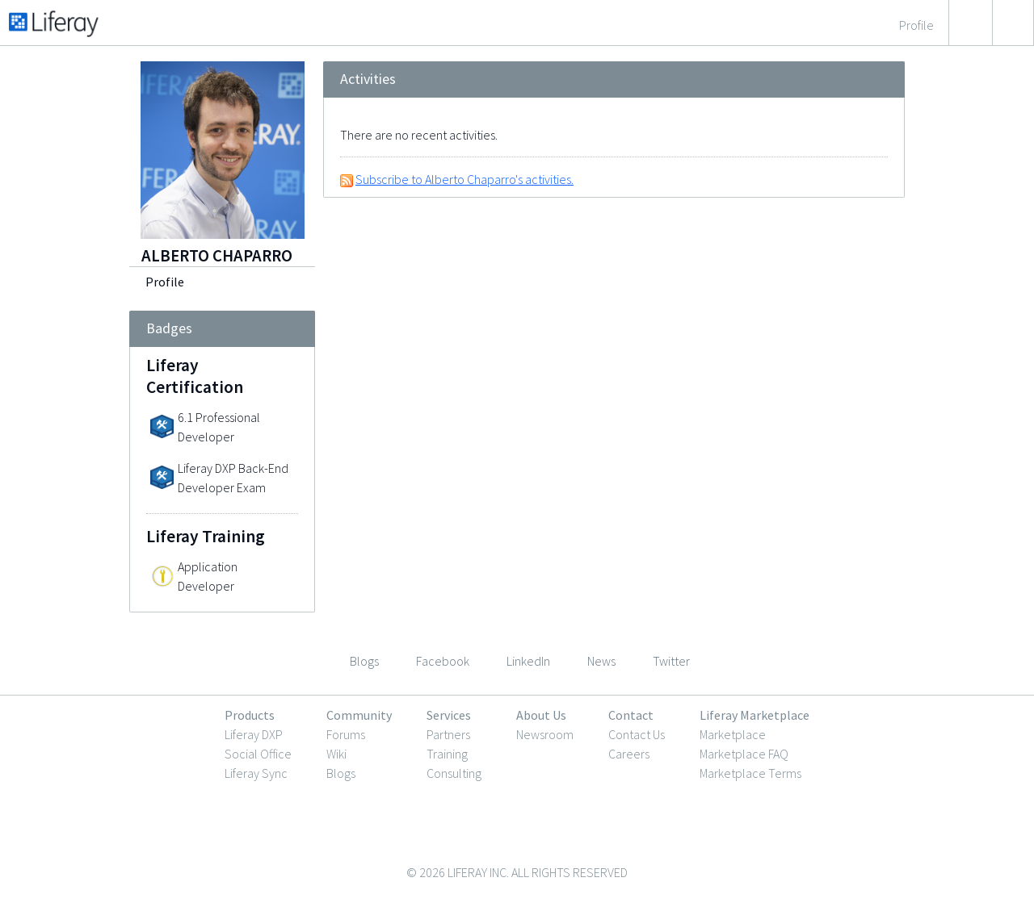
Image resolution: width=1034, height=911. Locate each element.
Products (250, 715)
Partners (448, 734)
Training (447, 754)
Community (359, 715)
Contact (631, 715)
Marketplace (733, 734)
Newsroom (545, 734)
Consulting (454, 773)
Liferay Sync (256, 773)
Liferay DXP (254, 734)
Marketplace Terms (750, 773)
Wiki (336, 754)
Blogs (340, 773)
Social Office (258, 754)
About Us (541, 715)
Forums (345, 734)
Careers (628, 754)
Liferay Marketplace (754, 715)
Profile (164, 282)
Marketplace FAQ (744, 754)
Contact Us (636, 734)
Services (449, 715)
